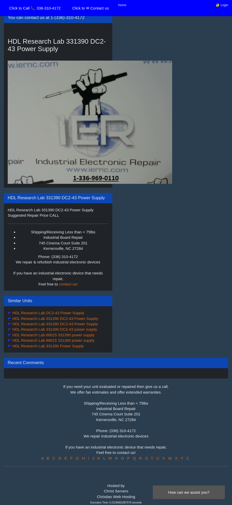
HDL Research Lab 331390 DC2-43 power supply (54, 329)
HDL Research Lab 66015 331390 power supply (53, 335)
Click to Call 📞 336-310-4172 (35, 8)
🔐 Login (222, 5)
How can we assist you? (189, 492)
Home (122, 5)
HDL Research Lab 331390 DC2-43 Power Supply (54, 318)
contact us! (68, 284)
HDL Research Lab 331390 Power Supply (47, 346)
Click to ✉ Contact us (90, 8)
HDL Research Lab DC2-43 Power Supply (47, 313)
